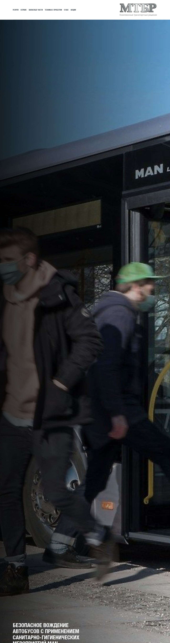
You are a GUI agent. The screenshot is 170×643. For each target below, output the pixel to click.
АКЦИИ (73, 10)
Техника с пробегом (53, 10)
